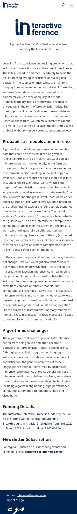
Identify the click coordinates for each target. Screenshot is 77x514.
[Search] (63, 4)
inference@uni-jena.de (31, 495)
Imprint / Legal (14, 500)
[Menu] (71, 5)
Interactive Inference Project (26, 414)
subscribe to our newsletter (43, 452)
